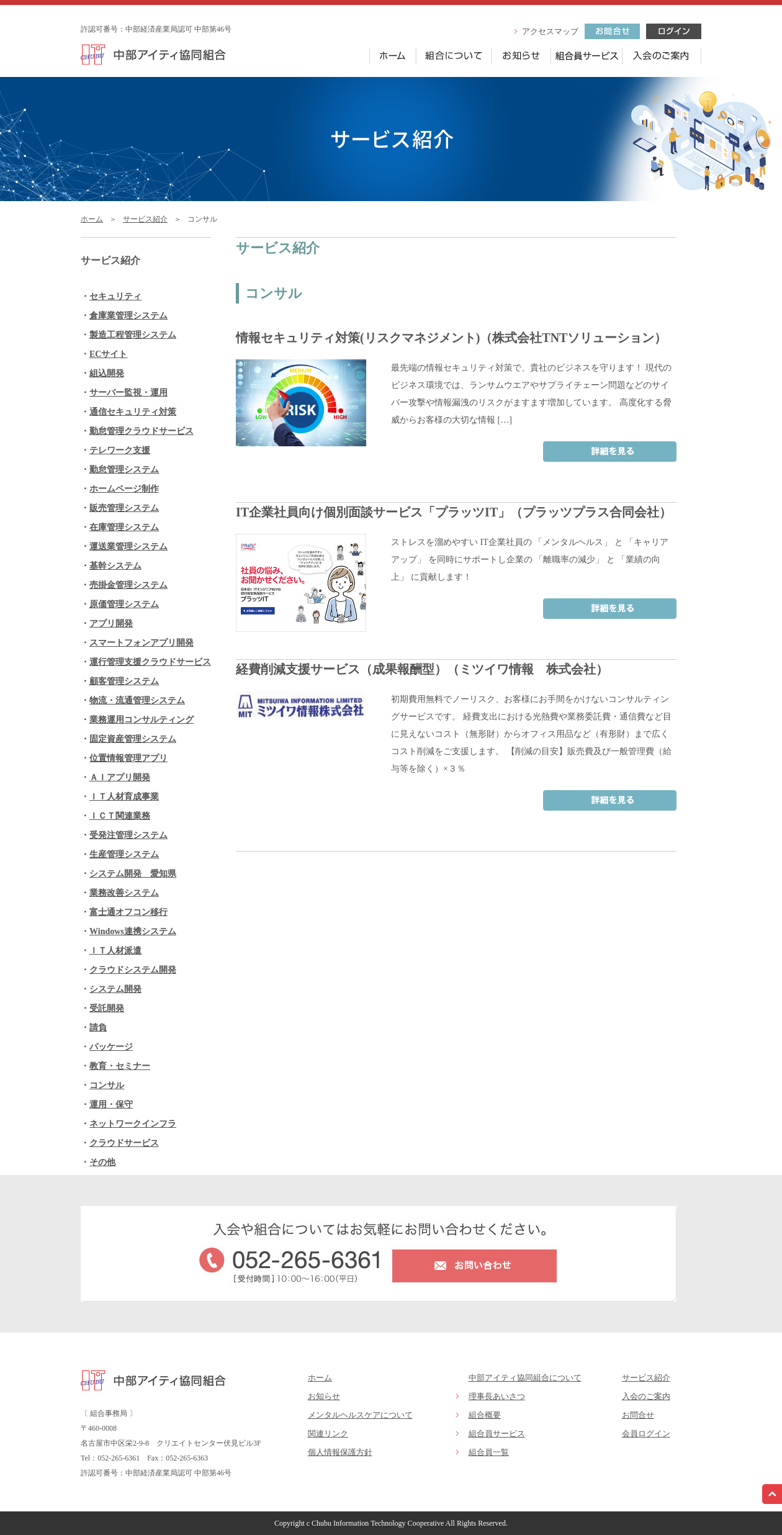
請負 (98, 1027)
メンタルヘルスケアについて (360, 1415)
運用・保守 (111, 1104)
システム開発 (115, 989)
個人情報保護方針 (340, 1452)
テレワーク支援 (119, 450)
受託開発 (106, 1008)
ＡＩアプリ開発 (119, 777)
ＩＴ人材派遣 (115, 950)
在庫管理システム (124, 527)
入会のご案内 (646, 1396)
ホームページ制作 (124, 488)
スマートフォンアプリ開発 (141, 642)
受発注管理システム (128, 835)
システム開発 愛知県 (132, 873)
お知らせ (324, 1396)
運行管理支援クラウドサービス (150, 662)
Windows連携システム (132, 931)
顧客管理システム (124, 681)
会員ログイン (646, 1433)
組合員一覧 (489, 1452)
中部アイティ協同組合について (525, 1377)
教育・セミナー (119, 1066)
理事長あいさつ (497, 1396)
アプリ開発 (111, 623)
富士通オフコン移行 (128, 912)
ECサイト (108, 354)
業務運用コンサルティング (141, 719)
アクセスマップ (550, 31)
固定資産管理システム (132, 739)
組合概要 (485, 1415)
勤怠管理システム (124, 469)
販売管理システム (124, 508)
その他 (102, 1162)
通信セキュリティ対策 (132, 411)
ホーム (92, 219)
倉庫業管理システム (128, 315)
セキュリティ (115, 296)
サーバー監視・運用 (128, 392)
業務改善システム (124, 893)
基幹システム (115, 565)
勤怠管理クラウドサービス (141, 431)
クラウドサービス (124, 1143)
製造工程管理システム (132, 335)
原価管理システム (124, 604)
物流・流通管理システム (137, 700)
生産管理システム (124, 854)
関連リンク (328, 1433)
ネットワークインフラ (132, 1123)
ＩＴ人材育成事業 (124, 796)
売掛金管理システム (128, 585)
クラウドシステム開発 (132, 970)
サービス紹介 (145, 219)
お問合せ (638, 1415)
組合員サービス (497, 1433)
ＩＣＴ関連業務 (119, 816)
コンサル (106, 1085)
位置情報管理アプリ (128, 758)
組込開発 (106, 373)
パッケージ (111, 1046)
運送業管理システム (128, 546)
